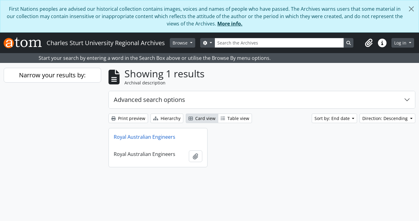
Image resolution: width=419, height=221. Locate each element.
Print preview (128, 118)
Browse (181, 43)
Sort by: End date (332, 118)
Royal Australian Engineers (144, 137)
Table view (235, 118)
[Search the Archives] (279, 43)
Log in (401, 43)
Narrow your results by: (52, 75)
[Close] (411, 8)
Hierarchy (167, 118)
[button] (368, 43)
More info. (229, 23)
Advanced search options (149, 99)
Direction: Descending (385, 118)
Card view (202, 118)
